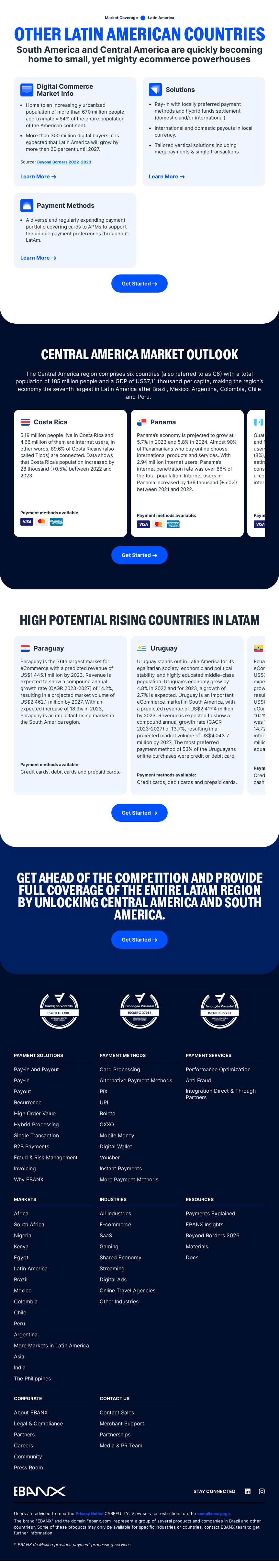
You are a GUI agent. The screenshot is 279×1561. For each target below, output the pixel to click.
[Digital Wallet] (139, 1146)
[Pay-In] (53, 1080)
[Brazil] (53, 1279)
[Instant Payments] (139, 1168)
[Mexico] (53, 1290)
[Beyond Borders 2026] (225, 1235)
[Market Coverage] (120, 18)
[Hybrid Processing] (53, 1124)
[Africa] (53, 1213)
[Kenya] (53, 1246)
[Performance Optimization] (225, 1069)
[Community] (53, 1456)
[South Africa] (53, 1224)
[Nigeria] (53, 1235)
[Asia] (53, 1356)
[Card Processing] (139, 1069)
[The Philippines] (53, 1378)
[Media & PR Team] (139, 1445)
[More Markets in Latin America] (53, 1345)
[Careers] (53, 1445)
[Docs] (225, 1257)
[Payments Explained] (225, 1213)
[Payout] (53, 1091)
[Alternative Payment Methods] (139, 1080)
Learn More (35, 176)
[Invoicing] (53, 1168)
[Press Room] (53, 1467)
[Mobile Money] (139, 1135)
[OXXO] (139, 1124)
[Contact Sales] (139, 1412)
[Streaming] (139, 1268)
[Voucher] (139, 1157)
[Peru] (53, 1323)
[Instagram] (262, 1492)
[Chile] (53, 1312)
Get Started (136, 283)
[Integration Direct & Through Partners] (225, 1094)
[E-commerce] (139, 1224)
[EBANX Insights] (225, 1224)
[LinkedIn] (247, 1492)
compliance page (219, 1513)
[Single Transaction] (53, 1135)
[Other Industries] (139, 1301)
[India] (53, 1367)
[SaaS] (139, 1235)
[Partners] (53, 1434)
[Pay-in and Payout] (53, 1069)
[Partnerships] (139, 1434)
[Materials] (225, 1246)
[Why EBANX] (53, 1179)
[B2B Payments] (53, 1146)
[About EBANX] (53, 1412)
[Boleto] (139, 1113)
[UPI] (139, 1102)
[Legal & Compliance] (53, 1423)
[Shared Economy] (139, 1257)
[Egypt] (53, 1257)
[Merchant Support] (139, 1423)
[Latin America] (162, 18)
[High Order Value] (53, 1113)
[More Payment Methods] (139, 1179)
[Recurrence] (53, 1102)
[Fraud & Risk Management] (53, 1157)
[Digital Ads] (139, 1279)
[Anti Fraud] (225, 1080)
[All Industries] (139, 1213)
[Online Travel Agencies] (139, 1290)
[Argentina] (53, 1334)
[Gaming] (139, 1246)
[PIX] (139, 1091)
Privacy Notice (91, 1513)
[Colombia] (53, 1301)
